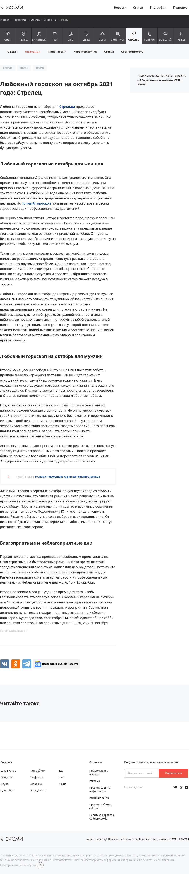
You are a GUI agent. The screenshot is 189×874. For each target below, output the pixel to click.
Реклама (94, 781)
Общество (7, 777)
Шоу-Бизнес (8, 770)
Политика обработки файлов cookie (102, 816)
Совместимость (132, 51)
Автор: (13, 630)
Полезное (180, 8)
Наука (4, 784)
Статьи (138, 8)
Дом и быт (7, 790)
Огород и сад (38, 790)
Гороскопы (20, 19)
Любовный (50, 19)
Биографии (158, 8)
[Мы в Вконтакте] (175, 787)
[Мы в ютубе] (186, 787)
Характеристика (85, 51)
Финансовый (57, 51)
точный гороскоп (37, 203)
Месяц (64, 19)
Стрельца (67, 106)
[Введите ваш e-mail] (141, 773)
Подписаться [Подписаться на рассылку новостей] (173, 773)
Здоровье (36, 784)
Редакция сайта (99, 798)
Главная (4, 19)
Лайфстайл (37, 777)
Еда (61, 770)
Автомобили (37, 770)
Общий (12, 51)
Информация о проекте (98, 772)
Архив (62, 784)
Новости (120, 8)
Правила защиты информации (100, 789)
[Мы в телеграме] (181, 787)
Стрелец (35, 19)
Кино (62, 777)
